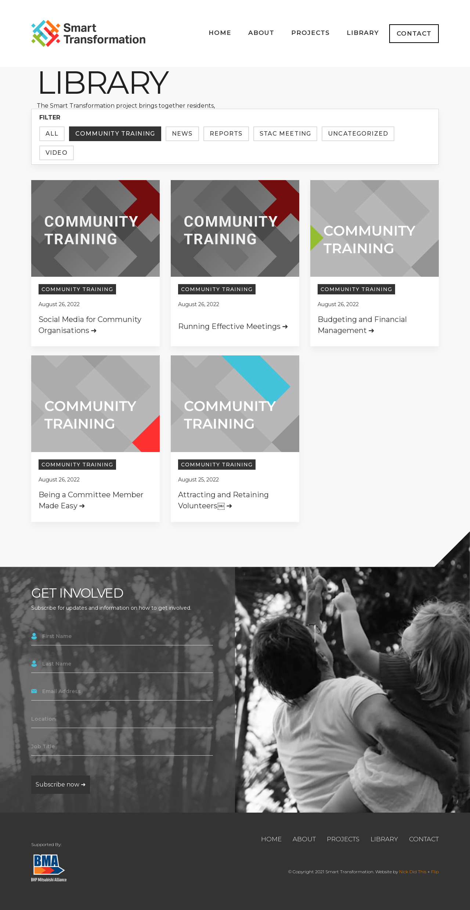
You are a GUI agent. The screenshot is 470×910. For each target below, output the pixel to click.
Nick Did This (412, 871)
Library (363, 32)
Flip (435, 871)
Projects (310, 32)
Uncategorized (358, 133)
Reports (226, 133)
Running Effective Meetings (229, 326)
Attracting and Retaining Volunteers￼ (223, 513)
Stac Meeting (285, 133)
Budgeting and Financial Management (362, 328)
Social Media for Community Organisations (90, 325)
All (52, 133)
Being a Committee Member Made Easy (91, 502)
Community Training (115, 133)
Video (57, 152)
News (182, 133)
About (261, 32)
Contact (414, 33)
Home (220, 32)
